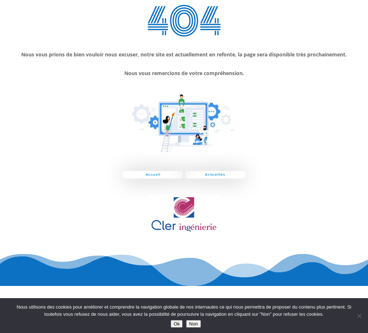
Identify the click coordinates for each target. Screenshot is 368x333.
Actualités (215, 175)
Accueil (153, 175)
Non (193, 324)
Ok (177, 324)
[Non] (359, 315)
